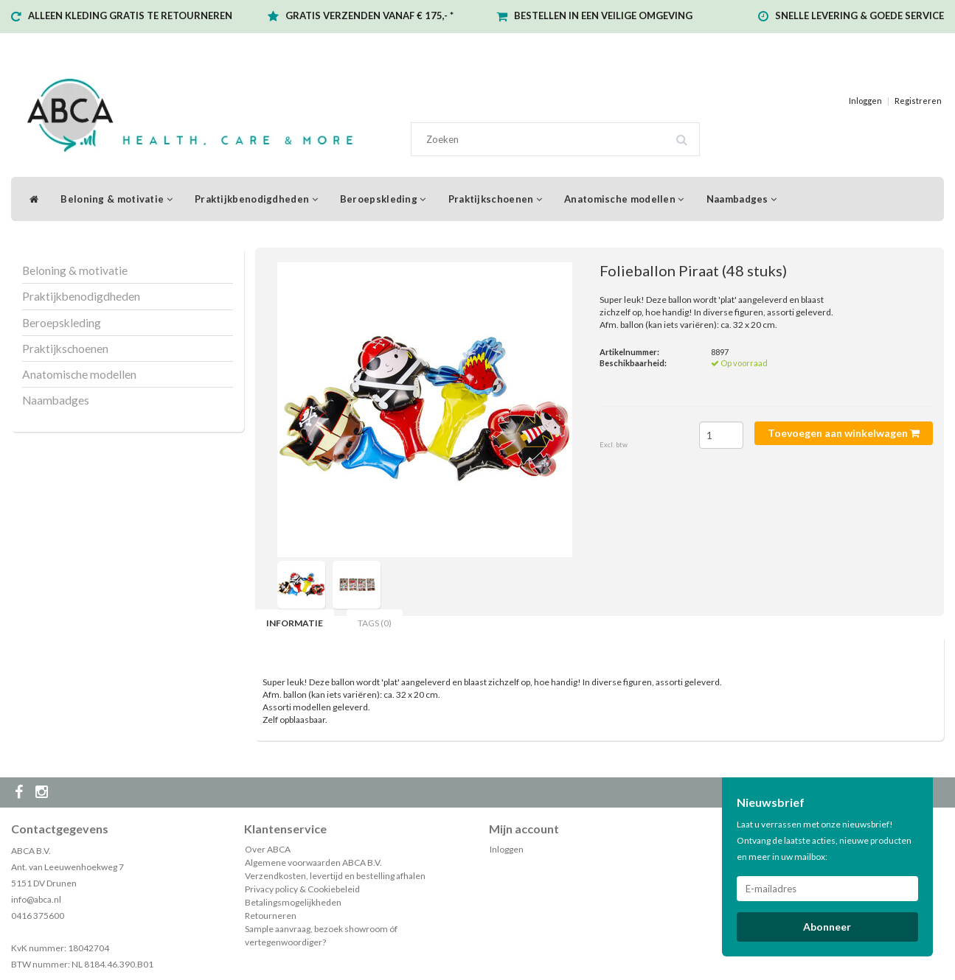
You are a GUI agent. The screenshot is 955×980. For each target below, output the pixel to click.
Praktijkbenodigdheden (256, 199)
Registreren (918, 100)
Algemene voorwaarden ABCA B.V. (313, 862)
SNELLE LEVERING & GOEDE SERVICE (859, 15)
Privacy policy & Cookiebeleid (302, 889)
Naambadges (741, 199)
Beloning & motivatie (116, 199)
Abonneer (827, 926)
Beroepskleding (383, 199)
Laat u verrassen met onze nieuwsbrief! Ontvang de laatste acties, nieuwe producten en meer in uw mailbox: (824, 840)
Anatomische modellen (624, 199)
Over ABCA (268, 849)
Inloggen (865, 100)
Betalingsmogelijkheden (293, 902)
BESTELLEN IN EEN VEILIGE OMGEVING (603, 15)
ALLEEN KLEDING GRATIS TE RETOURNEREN (130, 15)
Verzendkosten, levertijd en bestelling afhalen (335, 875)
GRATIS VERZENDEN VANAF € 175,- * (369, 15)
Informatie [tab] (294, 623)
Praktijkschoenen (495, 199)
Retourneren (270, 915)
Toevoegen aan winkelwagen (844, 433)
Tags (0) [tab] (375, 623)
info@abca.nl (36, 899)
